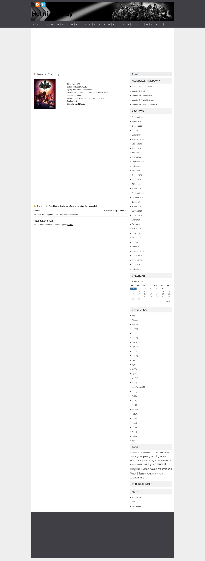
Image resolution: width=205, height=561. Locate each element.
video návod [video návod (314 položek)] (150, 468)
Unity (76, 101)
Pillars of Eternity (78, 104)
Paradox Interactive (77, 206)
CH (52, 24)
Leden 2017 (137, 247)
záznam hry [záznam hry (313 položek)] (137, 477)
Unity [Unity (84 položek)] (138, 465)
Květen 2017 (137, 229)
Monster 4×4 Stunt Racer (142, 95)
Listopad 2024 (137, 144)
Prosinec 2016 (138, 251)
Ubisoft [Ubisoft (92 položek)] (132, 465)
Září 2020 (136, 171)
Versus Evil (93, 206)
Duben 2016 (137, 256)
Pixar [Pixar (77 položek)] (140, 460)
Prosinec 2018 (138, 193)
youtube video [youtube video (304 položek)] (154, 473)
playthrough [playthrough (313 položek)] (149, 460)
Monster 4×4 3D (138, 91)
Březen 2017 (137, 238)
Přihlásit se (136, 497)
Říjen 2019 (136, 180)
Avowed (38, 211)
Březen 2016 (137, 260)
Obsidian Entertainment (61, 206)
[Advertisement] (102, 49)
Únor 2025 (136, 130)
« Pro (168, 302)
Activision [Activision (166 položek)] (134, 452)
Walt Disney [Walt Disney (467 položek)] (138, 473)
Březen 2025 (137, 126)
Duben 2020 (137, 175)
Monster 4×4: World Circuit (143, 100)
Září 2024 (136, 153)
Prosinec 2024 (138, 139)
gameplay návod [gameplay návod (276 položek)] (158, 456)
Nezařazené (137, 387)
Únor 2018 (136, 220)
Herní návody (52, 13)
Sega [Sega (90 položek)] (158, 460)
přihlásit (70, 225)
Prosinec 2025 (138, 117)
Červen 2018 (137, 211)
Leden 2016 (137, 269)
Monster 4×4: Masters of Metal (144, 104)
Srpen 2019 (136, 189)
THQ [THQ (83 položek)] (170, 460)
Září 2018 (136, 202)
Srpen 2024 (136, 157)
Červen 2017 (137, 224)
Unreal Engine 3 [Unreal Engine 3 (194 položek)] (148, 464)
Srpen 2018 (136, 206)
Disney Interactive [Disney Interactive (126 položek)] (147, 452)
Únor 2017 (136, 242)
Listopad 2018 (137, 197)
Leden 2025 (137, 135)
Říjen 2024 (136, 148)
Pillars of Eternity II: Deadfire (115, 211)
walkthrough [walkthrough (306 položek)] (165, 468)
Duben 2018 (137, 215)
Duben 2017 (137, 233)
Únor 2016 (136, 265)
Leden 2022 (137, 166)
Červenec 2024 (138, 162)
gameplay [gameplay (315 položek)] (142, 456)
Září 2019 (136, 184)
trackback (59, 215)
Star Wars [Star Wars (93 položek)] (164, 460)
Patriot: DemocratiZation (142, 87)
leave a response (46, 215)
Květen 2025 (137, 121)
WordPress (136, 506)
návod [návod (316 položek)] (134, 460)
